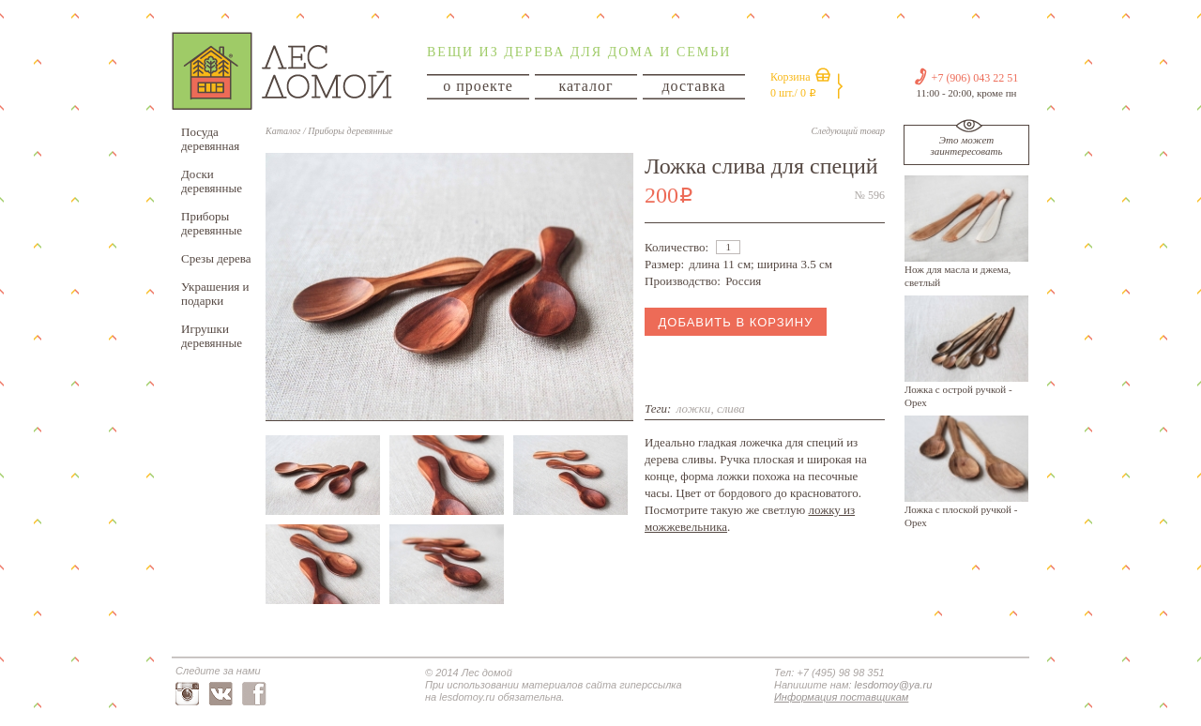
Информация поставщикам (841, 697)
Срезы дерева (216, 258)
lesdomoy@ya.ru (894, 684)
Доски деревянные (211, 181)
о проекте (478, 86)
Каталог (283, 131)
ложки (694, 408)
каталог (585, 86)
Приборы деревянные (211, 223)
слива (731, 408)
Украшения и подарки (215, 294)
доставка (693, 86)
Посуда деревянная (210, 139)
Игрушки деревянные (211, 336)
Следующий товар (848, 131)
